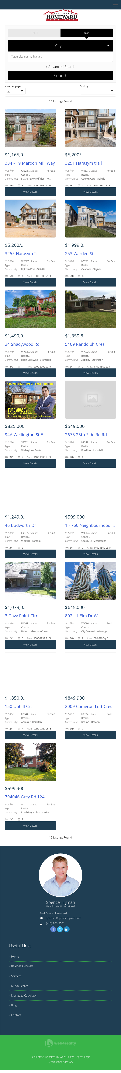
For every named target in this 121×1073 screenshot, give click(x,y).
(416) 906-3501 (55, 921)
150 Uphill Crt (18, 704)
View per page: (13, 83)
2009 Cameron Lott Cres (88, 704)
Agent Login (83, 1060)
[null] (15, 89)
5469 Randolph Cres (84, 342)
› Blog (13, 1007)
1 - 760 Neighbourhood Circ (90, 523)
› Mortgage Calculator (23, 997)
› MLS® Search (19, 986)
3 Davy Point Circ (21, 614)
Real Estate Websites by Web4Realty (52, 1060)
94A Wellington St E (24, 433)
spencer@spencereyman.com (63, 916)
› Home (14, 955)
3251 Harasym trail (83, 161)
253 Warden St (79, 252)
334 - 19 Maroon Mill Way (30, 161)
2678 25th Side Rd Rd (86, 433)
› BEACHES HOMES (22, 965)
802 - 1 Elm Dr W (81, 614)
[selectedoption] (60, 45)
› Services (15, 976)
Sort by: (84, 83)
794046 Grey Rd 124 (25, 795)
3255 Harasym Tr (21, 252)
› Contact (15, 1017)
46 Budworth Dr (20, 523)
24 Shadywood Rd (22, 342)
